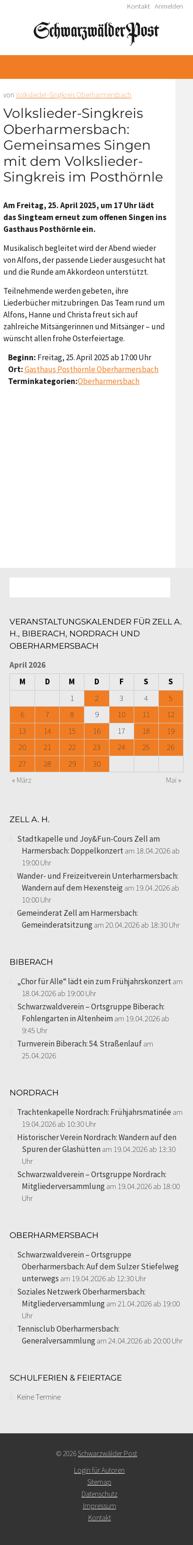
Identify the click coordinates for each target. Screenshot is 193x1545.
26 (171, 747)
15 (72, 731)
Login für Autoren (99, 1470)
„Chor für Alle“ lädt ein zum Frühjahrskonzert (94, 981)
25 (146, 747)
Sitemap (99, 1482)
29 (72, 763)
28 (47, 763)
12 (171, 714)
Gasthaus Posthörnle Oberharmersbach (90, 369)
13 (22, 731)
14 (47, 731)
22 (72, 747)
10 (121, 714)
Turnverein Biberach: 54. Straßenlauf (79, 1043)
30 (97, 763)
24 (121, 747)
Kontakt (138, 6)
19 (171, 731)
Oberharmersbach (108, 381)
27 (22, 763)
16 (97, 731)
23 (97, 747)
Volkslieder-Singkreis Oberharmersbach (73, 94)
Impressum (99, 1505)
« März (21, 780)
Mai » (173, 780)
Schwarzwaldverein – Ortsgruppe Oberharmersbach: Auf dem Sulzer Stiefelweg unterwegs (98, 1266)
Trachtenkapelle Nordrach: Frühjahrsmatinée (94, 1112)
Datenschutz (100, 1493)
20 (22, 747)
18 (146, 731)
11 (146, 714)
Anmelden (169, 6)
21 (47, 747)
